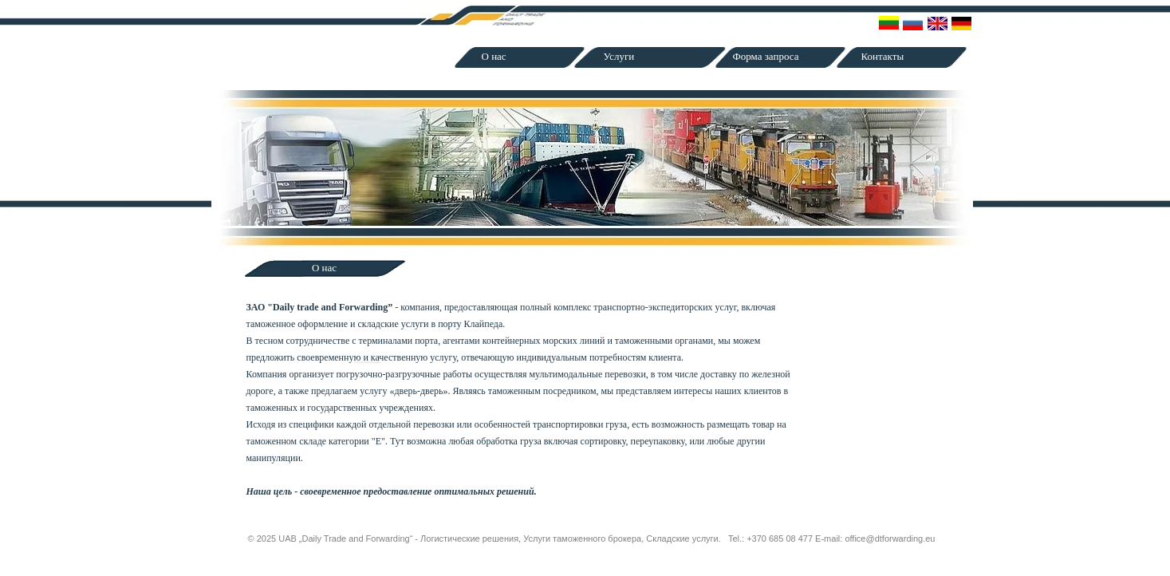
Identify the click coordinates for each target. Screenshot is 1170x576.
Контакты (882, 56)
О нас (494, 56)
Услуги (619, 56)
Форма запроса (766, 56)
